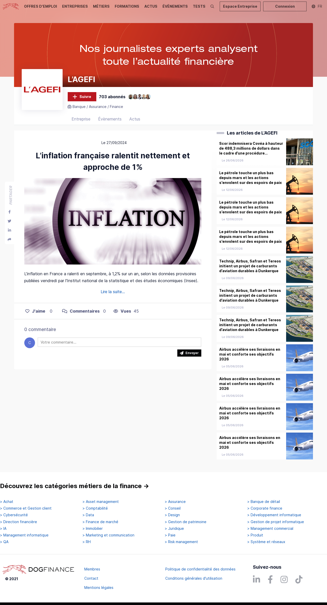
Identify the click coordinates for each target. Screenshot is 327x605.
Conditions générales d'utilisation (193, 578)
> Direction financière (18, 522)
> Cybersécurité (14, 515)
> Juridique (174, 528)
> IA (3, 528)
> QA (4, 542)
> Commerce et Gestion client (26, 508)
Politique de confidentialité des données (200, 569)
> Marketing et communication (108, 535)
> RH (87, 542)
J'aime (35, 311)
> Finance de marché (100, 522)
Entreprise (81, 119)
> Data (88, 515)
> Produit (255, 535)
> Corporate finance (264, 508)
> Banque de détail (263, 502)
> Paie (170, 535)
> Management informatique (24, 535)
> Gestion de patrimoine (185, 522)
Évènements (110, 119)
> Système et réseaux (266, 542)
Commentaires (81, 311)
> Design (172, 515)
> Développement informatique (274, 515)
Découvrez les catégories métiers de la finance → (74, 486)
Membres (92, 569)
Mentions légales (98, 587)
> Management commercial (270, 528)
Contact (91, 578)
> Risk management (181, 542)
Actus (134, 119)
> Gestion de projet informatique (275, 522)
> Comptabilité (95, 508)
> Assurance (175, 502)
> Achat (6, 502)
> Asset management (101, 502)
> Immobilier (93, 528)
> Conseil (173, 508)
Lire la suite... (113, 291)
